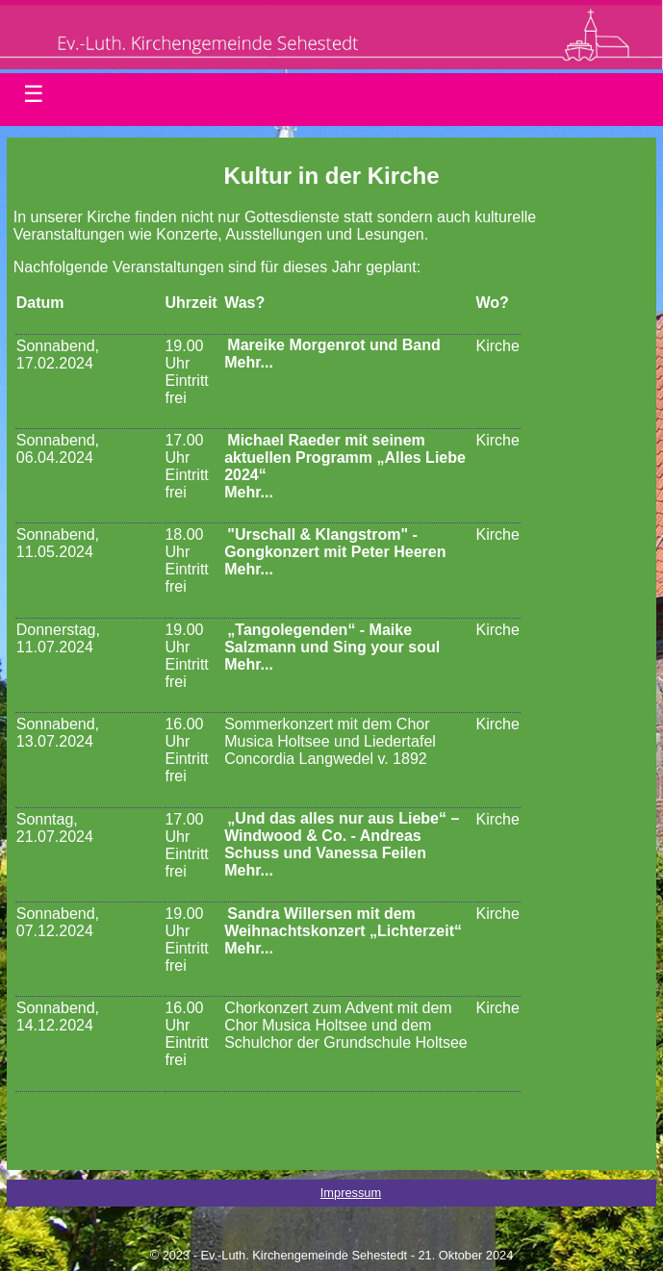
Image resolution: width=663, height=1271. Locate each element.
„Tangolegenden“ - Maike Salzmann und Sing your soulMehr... (332, 647)
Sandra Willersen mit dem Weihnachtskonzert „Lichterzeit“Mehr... (343, 930)
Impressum (350, 1192)
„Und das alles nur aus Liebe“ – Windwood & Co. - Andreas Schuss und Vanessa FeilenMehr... (341, 845)
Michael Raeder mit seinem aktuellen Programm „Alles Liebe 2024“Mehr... (345, 466)
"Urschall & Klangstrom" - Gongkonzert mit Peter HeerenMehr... (335, 551)
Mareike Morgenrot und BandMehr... (332, 354)
